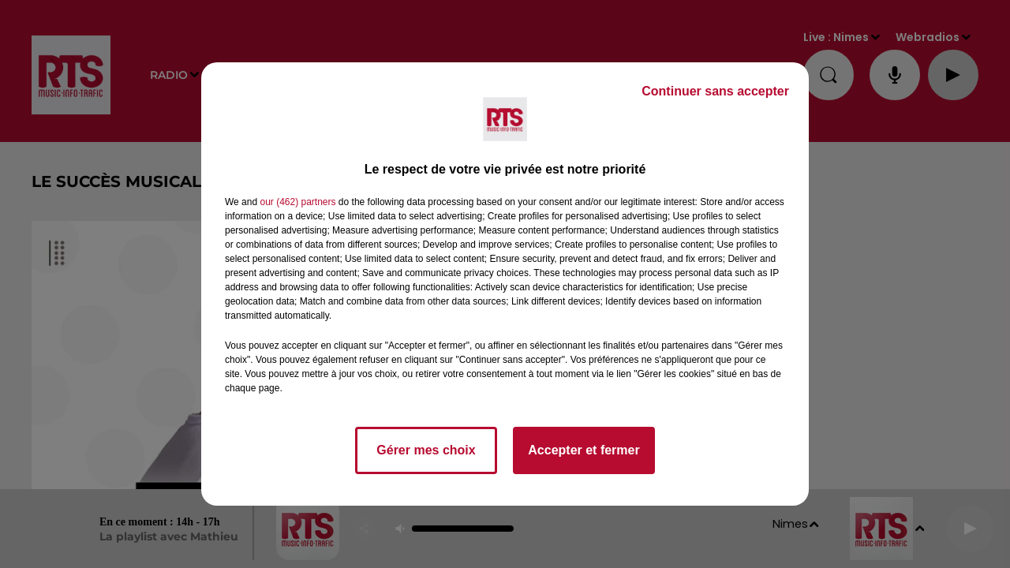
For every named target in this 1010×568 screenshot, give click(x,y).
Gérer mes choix (425, 450)
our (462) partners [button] (297, 201)
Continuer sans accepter (715, 91)
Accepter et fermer (583, 450)
